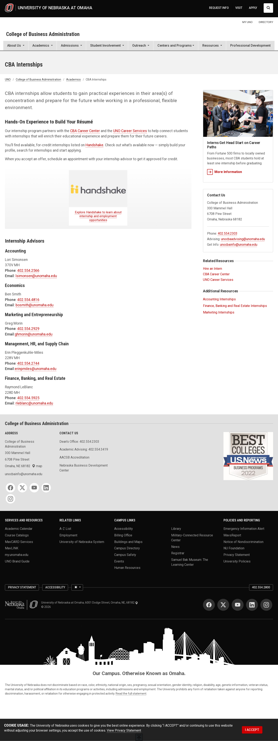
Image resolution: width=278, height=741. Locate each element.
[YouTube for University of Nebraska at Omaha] (238, 605)
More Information (224, 172)
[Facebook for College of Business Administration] (10, 487)
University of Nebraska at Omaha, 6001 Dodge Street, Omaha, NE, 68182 (89, 602)
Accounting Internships (219, 299)
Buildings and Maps (128, 542)
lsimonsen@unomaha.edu (36, 276)
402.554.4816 (28, 300)
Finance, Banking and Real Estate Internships (235, 306)
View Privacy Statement (124, 730)
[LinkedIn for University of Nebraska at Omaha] (252, 605)
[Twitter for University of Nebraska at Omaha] (223, 605)
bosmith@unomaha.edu (35, 305)
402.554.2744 (28, 363)
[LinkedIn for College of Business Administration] (46, 487)
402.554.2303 (227, 233)
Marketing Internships (218, 312)
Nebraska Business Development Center (83, 467)
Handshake (94, 145)
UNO (8, 79)
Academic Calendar (18, 529)
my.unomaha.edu (16, 555)
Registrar (177, 553)
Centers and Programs (174, 45)
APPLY (253, 7)
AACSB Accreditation (74, 457)
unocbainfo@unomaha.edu (238, 245)
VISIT (238, 7)
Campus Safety (125, 555)
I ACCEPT (252, 730)
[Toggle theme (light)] (77, 587)
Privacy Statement (236, 555)
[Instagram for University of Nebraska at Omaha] (266, 605)
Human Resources (127, 568)
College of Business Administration (43, 34)
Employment (68, 535)
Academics (73, 79)
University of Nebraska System (81, 542)
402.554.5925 (28, 398)
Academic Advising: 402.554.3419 (83, 449)
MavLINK (11, 548)
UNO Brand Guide (17, 561)
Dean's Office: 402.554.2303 (79, 442)
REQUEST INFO (219, 7)
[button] (15, 46)
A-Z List (65, 529)
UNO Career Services (130, 131)
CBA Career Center (85, 131)
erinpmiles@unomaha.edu (35, 369)
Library (176, 529)
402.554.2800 (261, 587)
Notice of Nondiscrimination (243, 542)
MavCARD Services (19, 542)
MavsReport (232, 535)
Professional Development (250, 45)
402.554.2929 (28, 329)
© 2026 (46, 606)
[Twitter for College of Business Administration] (22, 487)
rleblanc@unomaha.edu (34, 403)
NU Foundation (233, 548)
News (175, 547)
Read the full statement (131, 693)
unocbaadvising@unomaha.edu (243, 239)
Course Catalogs (17, 535)
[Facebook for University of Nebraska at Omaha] (209, 605)
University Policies (237, 561)
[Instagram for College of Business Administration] (10, 499)
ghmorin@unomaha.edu (33, 334)
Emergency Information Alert (243, 529)
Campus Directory (127, 548)
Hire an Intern (212, 269)
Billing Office (123, 535)
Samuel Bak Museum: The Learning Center (189, 562)
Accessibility (123, 529)
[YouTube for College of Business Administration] (34, 487)
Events (119, 561)
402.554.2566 (28, 271)
